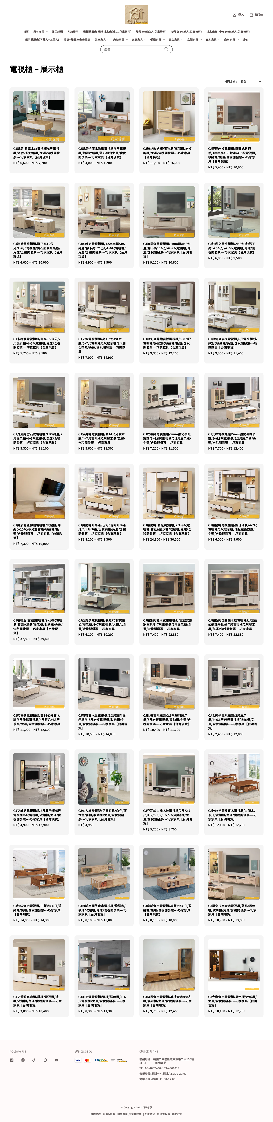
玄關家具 (192, 39)
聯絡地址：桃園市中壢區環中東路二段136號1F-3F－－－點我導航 (166, 1060)
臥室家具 (100, 39)
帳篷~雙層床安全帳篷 (77, 39)
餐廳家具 (155, 39)
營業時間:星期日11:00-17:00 (157, 1079)
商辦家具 (229, 39)
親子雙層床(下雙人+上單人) (42, 39)
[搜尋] (166, 49)
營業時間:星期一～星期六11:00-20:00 (163, 1073)
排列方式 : (230, 81)
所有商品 (38, 31)
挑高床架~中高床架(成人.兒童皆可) (228, 31)
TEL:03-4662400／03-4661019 (159, 1068)
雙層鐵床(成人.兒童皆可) (186, 31)
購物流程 (95, 1114)
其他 (245, 39)
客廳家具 (137, 39)
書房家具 (174, 39)
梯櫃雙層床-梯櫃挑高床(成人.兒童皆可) (107, 31)
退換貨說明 (163, 1114)
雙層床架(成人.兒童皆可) (151, 31)
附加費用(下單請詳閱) (130, 1114)
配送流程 (150, 1114)
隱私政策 (177, 1114)
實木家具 (211, 39)
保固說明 (57, 31)
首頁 (26, 31)
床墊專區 (118, 39)
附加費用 (72, 31)
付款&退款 (109, 1114)
